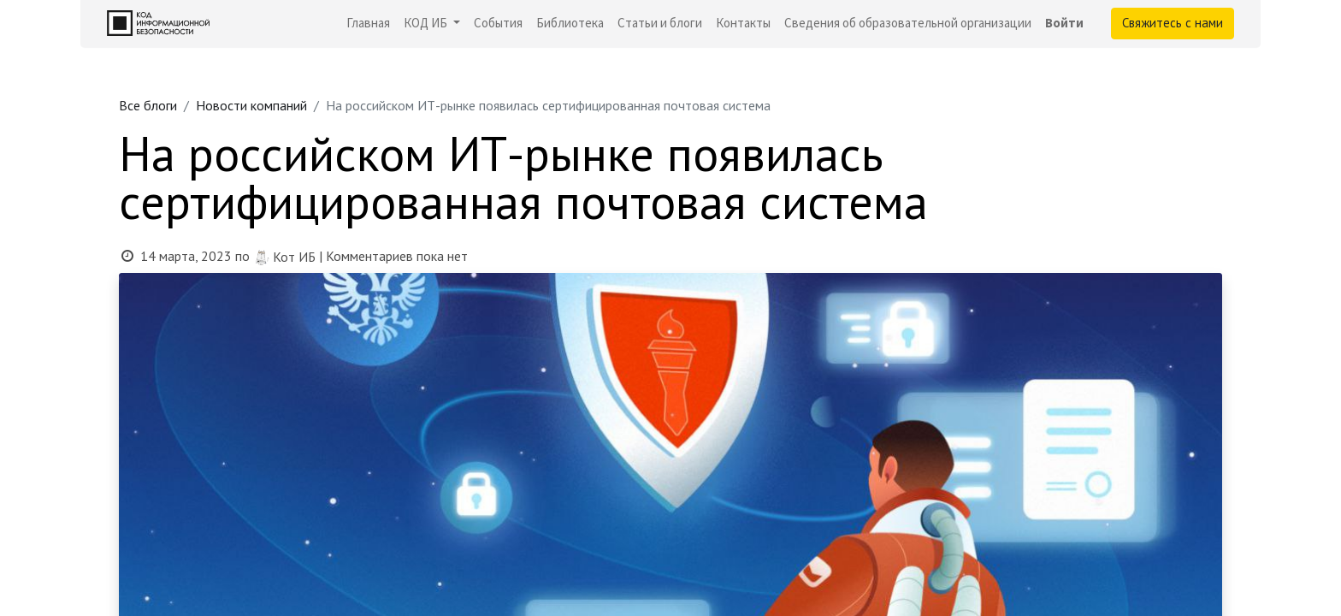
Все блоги (148, 105)
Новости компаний (251, 105)
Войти (1064, 23)
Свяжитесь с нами (1172, 23)
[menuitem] (368, 23)
